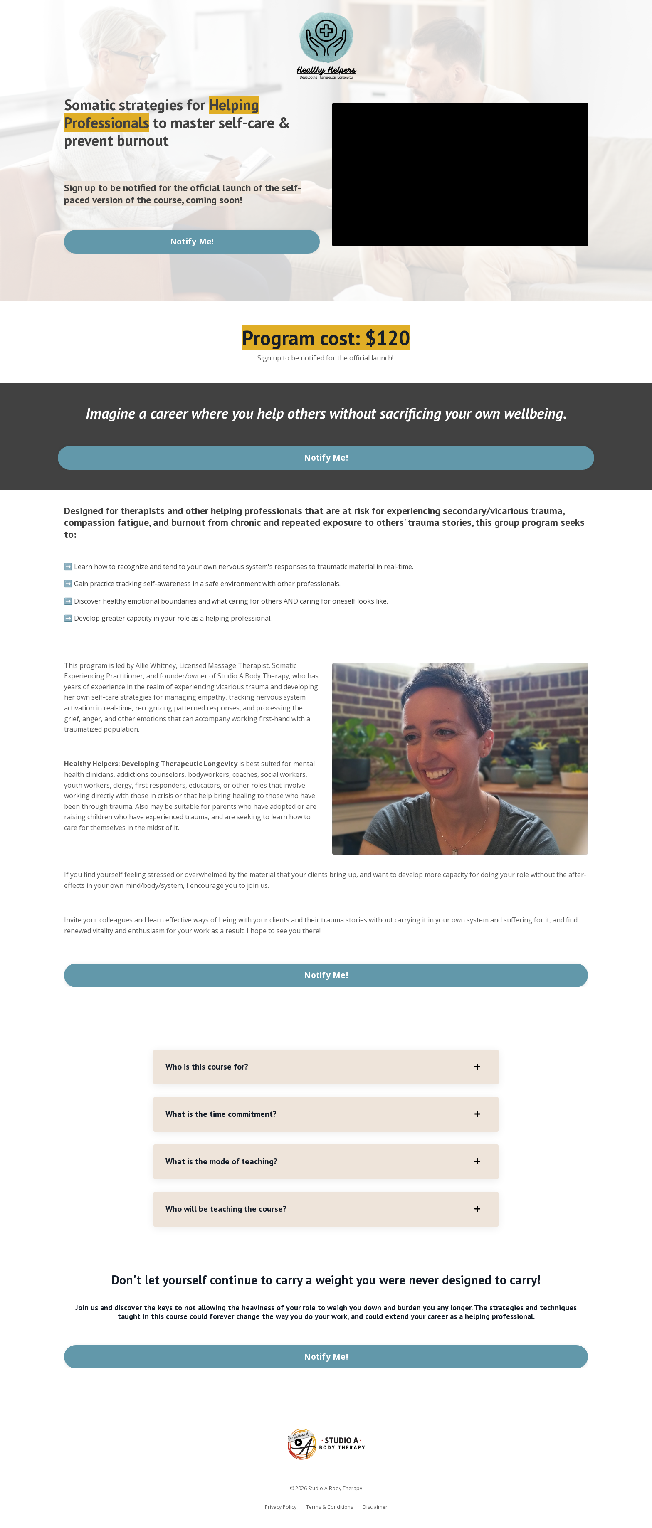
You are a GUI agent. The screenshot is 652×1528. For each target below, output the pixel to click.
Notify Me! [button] (192, 241)
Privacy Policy (280, 1509)
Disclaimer (375, 1509)
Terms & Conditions (329, 1509)
